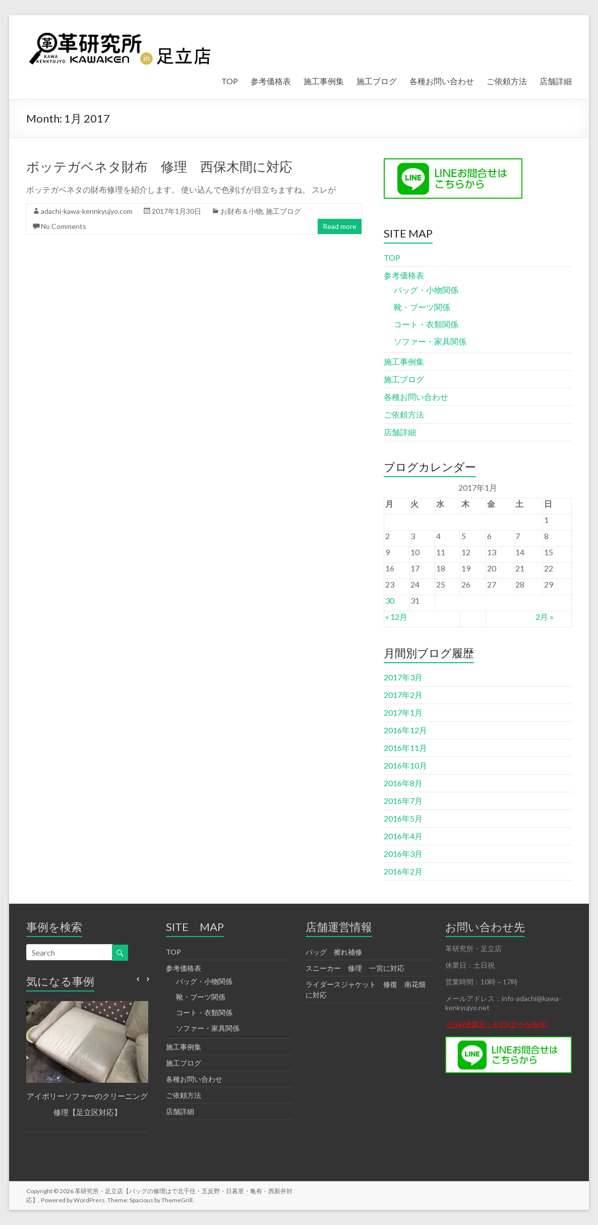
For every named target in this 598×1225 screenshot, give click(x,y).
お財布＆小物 (241, 211)
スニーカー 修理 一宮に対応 (355, 968)
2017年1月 (403, 712)
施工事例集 (324, 81)
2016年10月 (405, 765)
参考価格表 (271, 81)
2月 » (544, 616)
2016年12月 (405, 730)
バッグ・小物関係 (426, 290)
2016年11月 (405, 747)
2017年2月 (403, 694)
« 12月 (396, 616)
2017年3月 (403, 677)
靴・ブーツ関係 (422, 307)
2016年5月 (403, 818)
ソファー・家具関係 (430, 341)
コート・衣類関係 (426, 324)
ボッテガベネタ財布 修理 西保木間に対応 (159, 166)
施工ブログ (376, 81)
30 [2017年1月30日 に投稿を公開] (389, 600)
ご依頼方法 (507, 81)
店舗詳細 (556, 81)
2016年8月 (403, 783)
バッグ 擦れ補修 (334, 952)
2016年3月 (403, 853)
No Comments (63, 226)
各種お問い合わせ (441, 81)
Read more (339, 226)
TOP (229, 81)
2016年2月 (403, 871)
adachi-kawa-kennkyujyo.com (87, 211)
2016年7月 (403, 800)
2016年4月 (403, 836)
